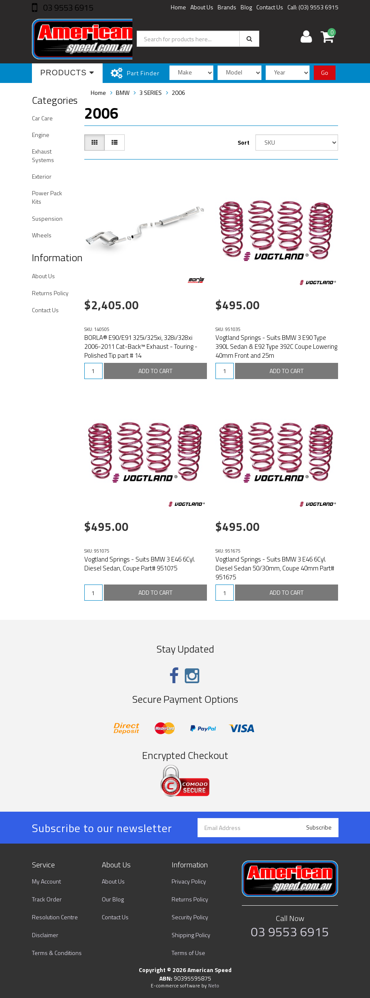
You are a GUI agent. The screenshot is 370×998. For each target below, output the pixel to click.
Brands (227, 7)
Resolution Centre (55, 916)
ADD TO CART (155, 370)
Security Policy (190, 916)
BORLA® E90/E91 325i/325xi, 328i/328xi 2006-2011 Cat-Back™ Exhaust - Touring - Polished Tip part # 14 (141, 346)
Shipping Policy (191, 934)
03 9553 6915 (67, 7)
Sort (244, 142)
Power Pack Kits (47, 197)
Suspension (47, 218)
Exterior (42, 176)
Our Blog (113, 899)
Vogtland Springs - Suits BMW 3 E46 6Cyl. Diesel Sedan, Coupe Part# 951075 (139, 563)
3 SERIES (150, 92)
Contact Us (269, 7)
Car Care (42, 118)
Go (324, 72)
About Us (201, 7)
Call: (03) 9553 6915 (312, 7)
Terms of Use (188, 952)
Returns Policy (50, 292)
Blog (246, 7)
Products (67, 72)
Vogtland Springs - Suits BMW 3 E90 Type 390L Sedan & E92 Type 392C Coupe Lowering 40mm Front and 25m (276, 346)
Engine (40, 134)
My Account (46, 881)
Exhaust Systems (43, 155)
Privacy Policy (189, 881)
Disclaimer (45, 934)
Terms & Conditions (57, 952)
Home (178, 7)
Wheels (42, 235)
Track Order (47, 899)
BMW (122, 92)
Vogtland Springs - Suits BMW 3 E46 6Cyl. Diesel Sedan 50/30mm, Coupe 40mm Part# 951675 (274, 568)
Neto (213, 985)
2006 (178, 92)
